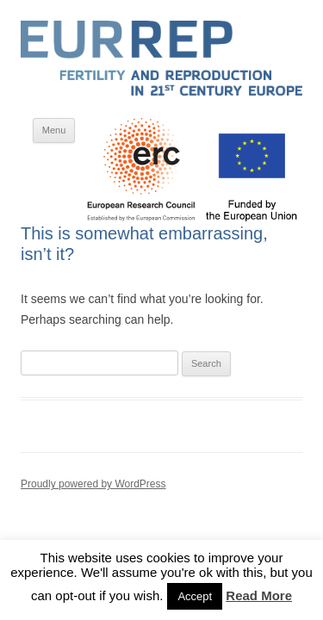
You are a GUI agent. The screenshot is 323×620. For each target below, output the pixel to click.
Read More (259, 595)
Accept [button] (194, 596)
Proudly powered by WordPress (93, 484)
